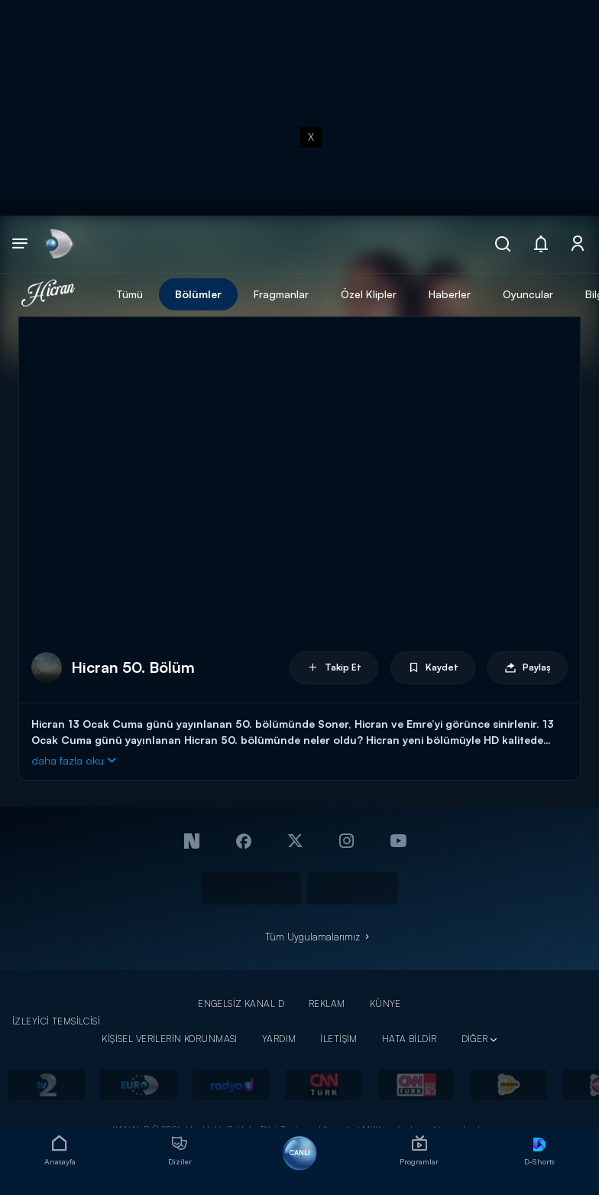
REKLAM (327, 1003)
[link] (57, 244)
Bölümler (198, 293)
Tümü (129, 293)
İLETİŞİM (338, 1038)
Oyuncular (528, 293)
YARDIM (279, 1038)
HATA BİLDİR (409, 1038)
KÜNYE (385, 1003)
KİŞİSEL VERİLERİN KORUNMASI (170, 1038)
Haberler (450, 293)
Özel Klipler (369, 293)
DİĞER (474, 1038)
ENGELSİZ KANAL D (241, 1003)
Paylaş (527, 667)
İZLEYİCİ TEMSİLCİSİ (56, 1021)
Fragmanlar (281, 293)
